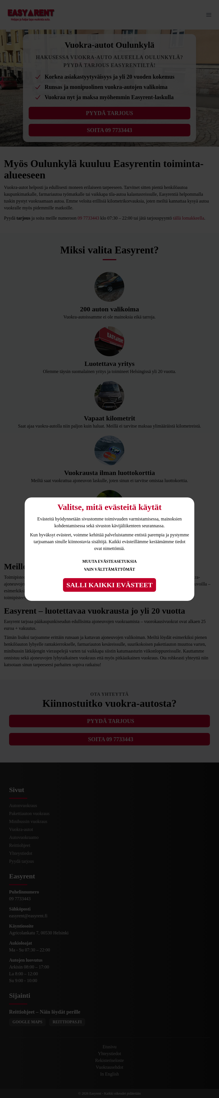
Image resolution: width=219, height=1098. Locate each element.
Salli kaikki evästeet (109, 585)
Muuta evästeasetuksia (109, 561)
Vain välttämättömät (109, 569)
